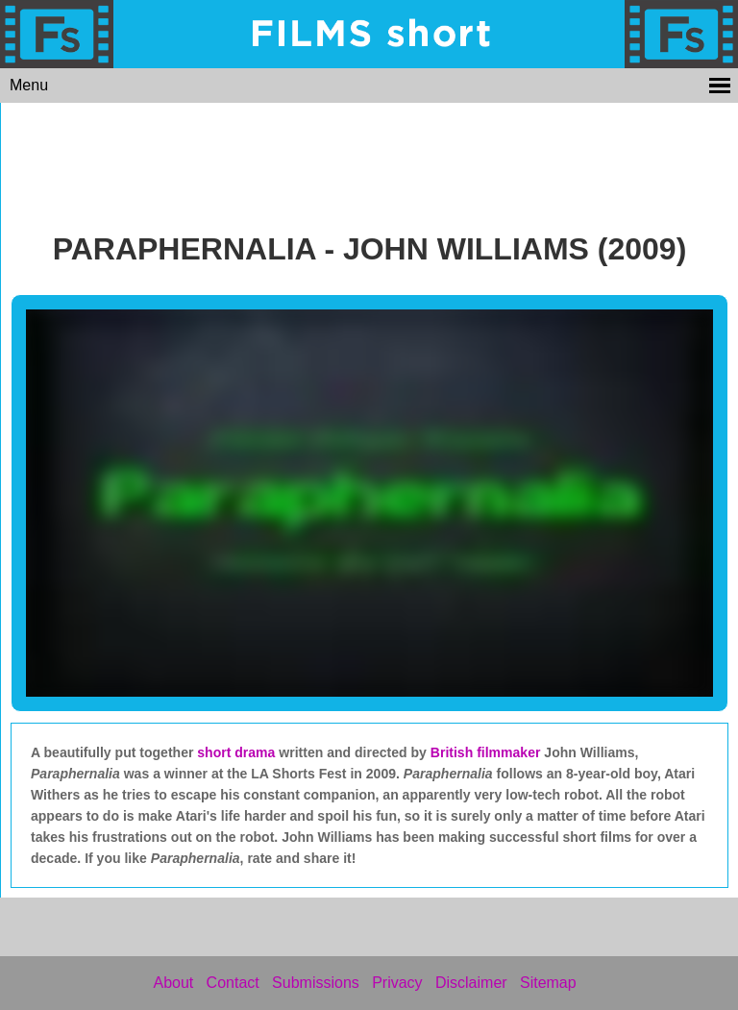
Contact (233, 982)
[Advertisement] (370, 161)
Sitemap (548, 982)
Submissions (315, 982)
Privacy (397, 982)
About (173, 982)
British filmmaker (487, 752)
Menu (29, 85)
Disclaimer (471, 982)
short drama (236, 752)
